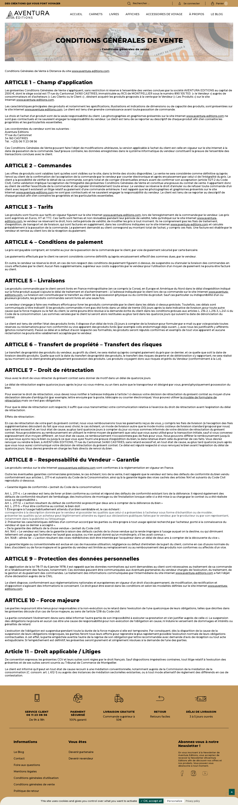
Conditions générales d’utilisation (36, 778)
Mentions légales (25, 771)
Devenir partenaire (81, 752)
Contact (19, 758)
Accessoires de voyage (164, 14)
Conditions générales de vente (34, 784)
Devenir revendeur (81, 758)
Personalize (174, 801)
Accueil (76, 14)
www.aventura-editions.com (90, 71)
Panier (222, 3)
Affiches (132, 14)
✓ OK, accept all (151, 801)
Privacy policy (193, 801)
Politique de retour (26, 791)
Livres (114, 14)
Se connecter (192, 3)
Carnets (95, 14)
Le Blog (217, 14)
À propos (196, 14)
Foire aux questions (27, 765)
